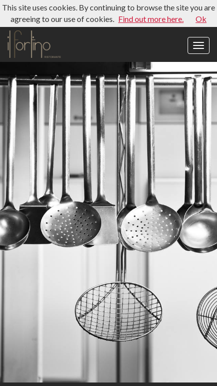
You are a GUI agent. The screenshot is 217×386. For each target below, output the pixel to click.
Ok (201, 18)
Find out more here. (151, 18)
